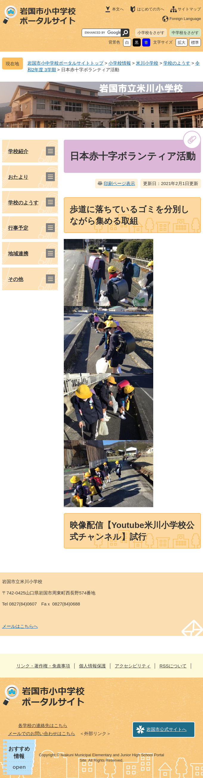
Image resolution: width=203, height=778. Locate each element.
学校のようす (176, 63)
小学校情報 (120, 63)
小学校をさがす (151, 32)
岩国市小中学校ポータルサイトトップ (65, 63)
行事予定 (18, 228)
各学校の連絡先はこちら (42, 725)
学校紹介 (18, 151)
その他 (15, 279)
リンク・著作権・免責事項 (43, 665)
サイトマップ (189, 9)
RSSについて (173, 665)
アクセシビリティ (133, 665)
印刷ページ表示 (119, 183)
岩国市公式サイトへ (166, 729)
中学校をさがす (185, 32)
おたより (18, 177)
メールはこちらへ (20, 626)
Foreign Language (185, 18)
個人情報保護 (92, 665)
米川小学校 (147, 63)
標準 (195, 42)
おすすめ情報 (19, 752)
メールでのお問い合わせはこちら (41, 733)
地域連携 (18, 254)
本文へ (118, 9)
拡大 (181, 42)
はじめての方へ (150, 9)
